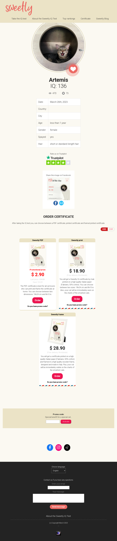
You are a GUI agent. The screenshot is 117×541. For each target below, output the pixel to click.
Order (38, 300)
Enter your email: (58, 484)
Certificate (85, 18)
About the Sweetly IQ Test (44, 18)
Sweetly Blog (102, 18)
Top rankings (69, 18)
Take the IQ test (19, 18)
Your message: (58, 492)
